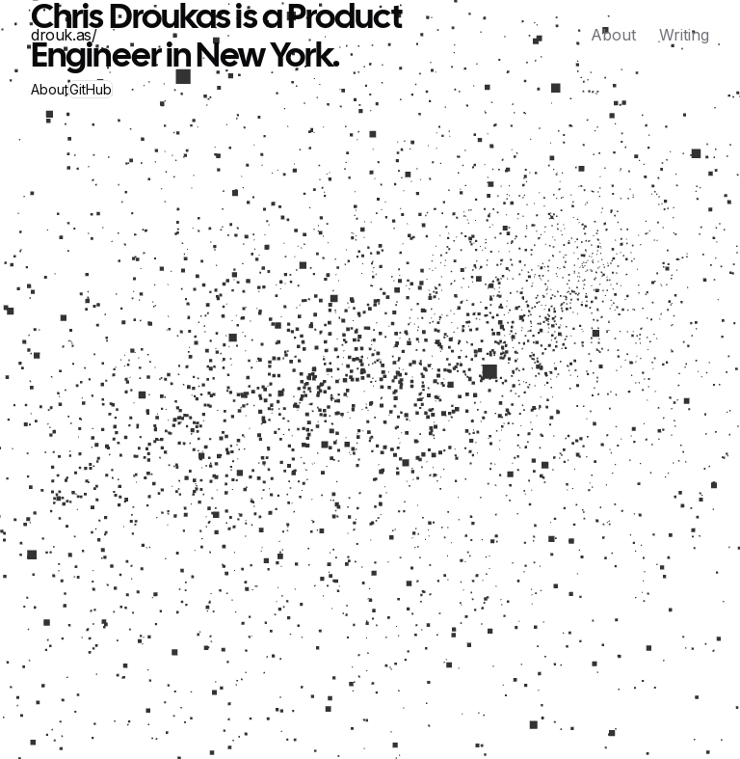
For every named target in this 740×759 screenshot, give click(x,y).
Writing (684, 34)
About (613, 34)
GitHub (90, 89)
